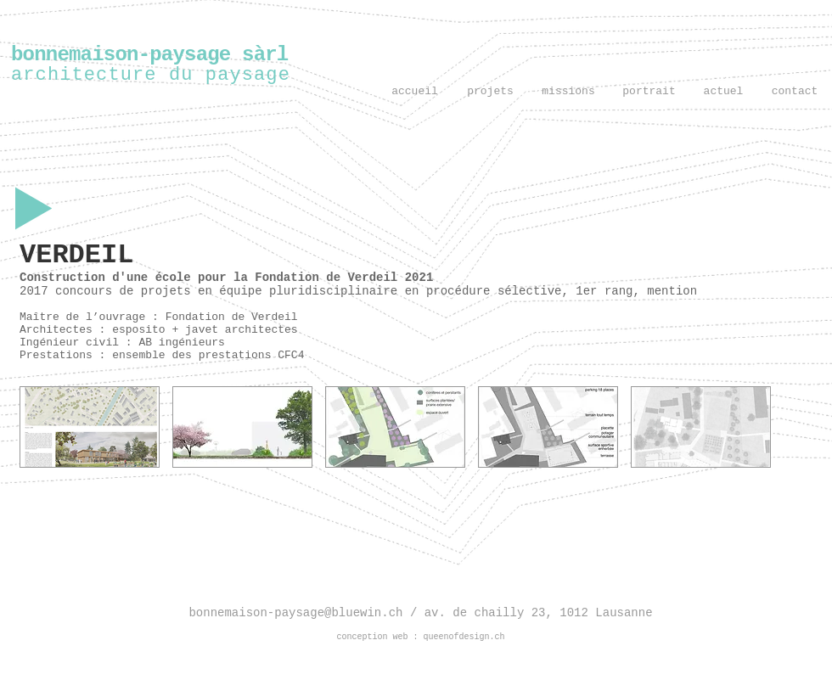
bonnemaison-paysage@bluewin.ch (298, 613)
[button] (90, 427)
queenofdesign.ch (464, 637)
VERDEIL (76, 255)
